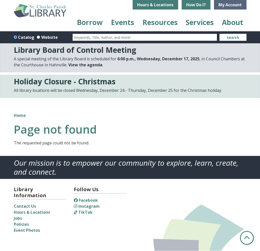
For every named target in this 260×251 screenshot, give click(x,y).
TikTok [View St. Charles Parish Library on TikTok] (83, 212)
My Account (230, 5)
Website (49, 37)
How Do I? (196, 5)
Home (20, 115)
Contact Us (25, 206)
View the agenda (85, 65)
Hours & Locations (155, 5)
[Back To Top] (247, 238)
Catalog (26, 37)
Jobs (18, 218)
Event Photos (27, 230)
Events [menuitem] (122, 22)
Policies (21, 224)
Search (233, 37)
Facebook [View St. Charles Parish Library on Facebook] (86, 200)
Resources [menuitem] (160, 22)
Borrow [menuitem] (90, 22)
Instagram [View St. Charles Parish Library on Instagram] (87, 206)
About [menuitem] (232, 22)
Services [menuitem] (200, 22)
